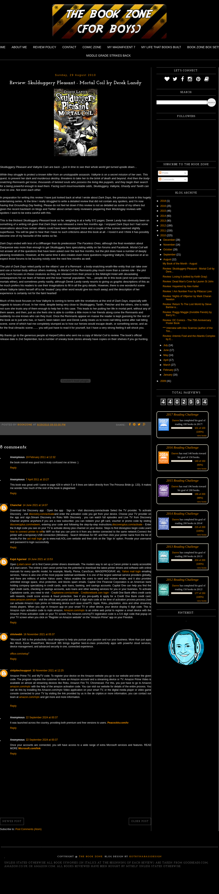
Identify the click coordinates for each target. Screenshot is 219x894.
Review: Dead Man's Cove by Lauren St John (188, 281)
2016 (163, 206)
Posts (163, 172)
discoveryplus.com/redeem (25, 524)
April (166, 360)
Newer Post (12, 821)
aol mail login (34, 538)
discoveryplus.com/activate (127, 524)
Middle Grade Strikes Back (108, 55)
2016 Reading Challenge (182, 447)
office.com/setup (19, 653)
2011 (163, 230)
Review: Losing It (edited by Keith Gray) (185, 276)
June (166, 350)
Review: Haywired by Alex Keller (181, 286)
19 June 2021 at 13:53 (40, 559)
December (169, 239)
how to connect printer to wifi (26, 531)
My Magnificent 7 (121, 47)
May (166, 355)
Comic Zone (91, 47)
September (169, 254)
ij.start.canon (24, 564)
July (166, 345)
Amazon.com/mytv (74, 610)
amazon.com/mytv (20, 686)
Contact (69, 47)
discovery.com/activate (41, 514)
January (168, 374)
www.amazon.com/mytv (23, 599)
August (167, 259)
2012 (163, 225)
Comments (166, 179)
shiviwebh (16, 634)
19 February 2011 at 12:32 (40, 457)
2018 (163, 200)
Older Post (140, 821)
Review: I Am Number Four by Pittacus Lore (187, 291)
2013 (163, 220)
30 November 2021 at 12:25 (48, 670)
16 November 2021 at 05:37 (39, 634)
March (167, 364)
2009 (163, 381)
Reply (13, 467)
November (169, 244)
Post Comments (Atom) (28, 829)
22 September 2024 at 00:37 (42, 717)
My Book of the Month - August (180, 263)
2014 (163, 215)
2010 (163, 235)
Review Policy (44, 47)
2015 (163, 210)
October (168, 249)
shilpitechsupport (20, 670)
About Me (19, 47)
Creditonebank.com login (95, 592)
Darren (175, 420)
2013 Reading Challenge (182, 546)
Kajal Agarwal (18, 559)
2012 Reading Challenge (182, 579)
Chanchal (15, 505)
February (168, 369)
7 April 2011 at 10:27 (37, 479)
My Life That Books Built (161, 47)
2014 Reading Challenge (182, 513)
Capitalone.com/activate (65, 592)
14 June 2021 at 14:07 (35, 505)
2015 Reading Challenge (182, 480)
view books (202, 435)
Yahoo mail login (131, 571)
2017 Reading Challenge (182, 414)
